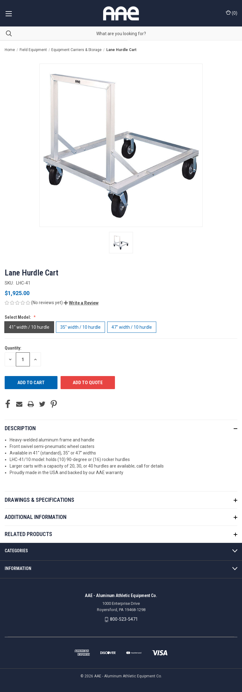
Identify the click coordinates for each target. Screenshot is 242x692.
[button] (81, 302)
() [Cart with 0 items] (231, 13)
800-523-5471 (124, 619)
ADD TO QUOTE (88, 382)
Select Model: (18, 317)
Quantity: (13, 348)
